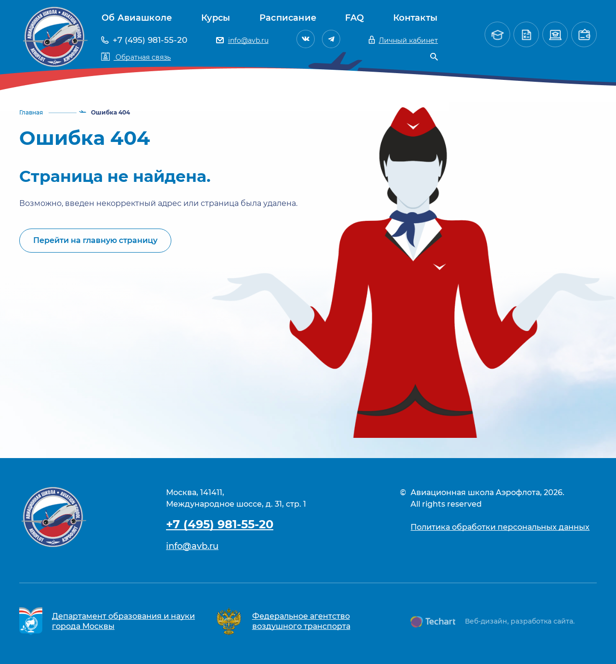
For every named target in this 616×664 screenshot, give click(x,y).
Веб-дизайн (486, 621)
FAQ (354, 18)
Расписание (287, 18)
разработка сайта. (543, 621)
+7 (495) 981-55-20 (219, 524)
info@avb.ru (192, 546)
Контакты (415, 18)
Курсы (216, 18)
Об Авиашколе (137, 18)
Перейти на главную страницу (95, 240)
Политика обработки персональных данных (500, 527)
